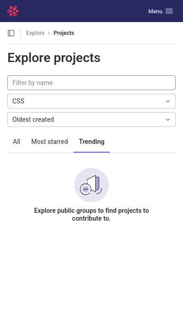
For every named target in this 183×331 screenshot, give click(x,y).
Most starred (49, 141)
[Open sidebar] (11, 33)
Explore (35, 33)
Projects (64, 33)
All (16, 141)
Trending (92, 141)
